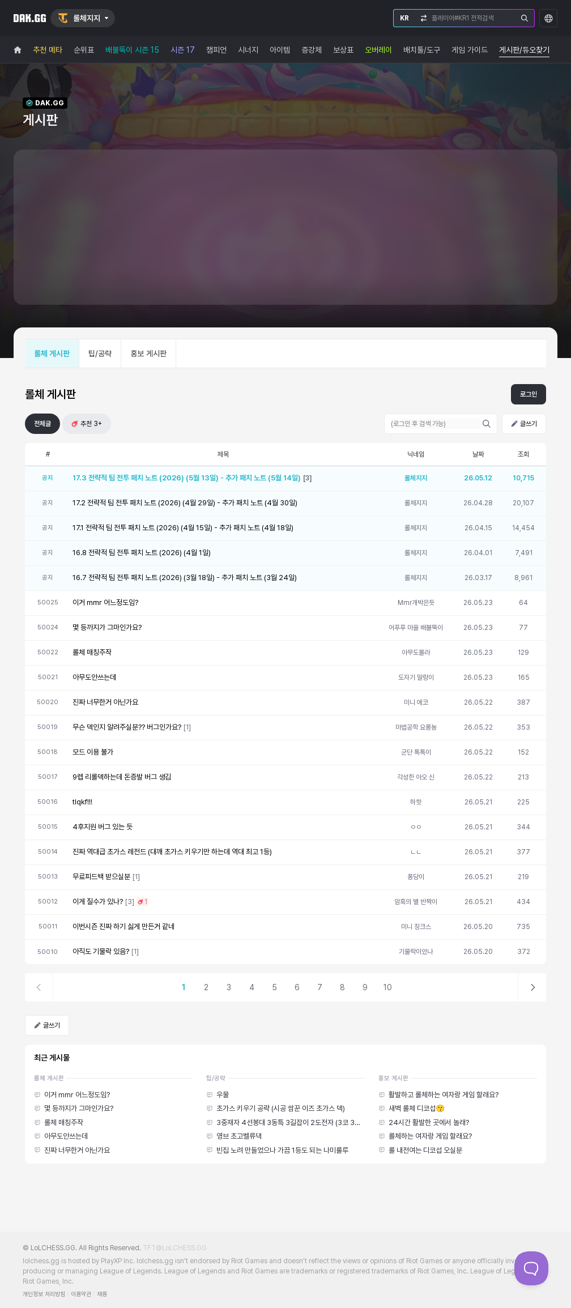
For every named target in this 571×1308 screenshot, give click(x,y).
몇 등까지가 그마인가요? (107, 627)
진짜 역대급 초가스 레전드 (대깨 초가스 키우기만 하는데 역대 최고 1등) (172, 851)
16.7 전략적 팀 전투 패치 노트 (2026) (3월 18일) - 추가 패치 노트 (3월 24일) (185, 577)
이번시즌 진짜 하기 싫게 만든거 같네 (123, 926)
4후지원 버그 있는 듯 (103, 827)
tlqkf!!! (82, 802)
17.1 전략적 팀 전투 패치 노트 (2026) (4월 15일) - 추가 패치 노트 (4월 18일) (183, 527)
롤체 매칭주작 (92, 652)
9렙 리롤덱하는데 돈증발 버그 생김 (122, 777)
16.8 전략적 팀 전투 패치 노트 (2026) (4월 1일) (142, 552)
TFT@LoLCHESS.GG (175, 1248)
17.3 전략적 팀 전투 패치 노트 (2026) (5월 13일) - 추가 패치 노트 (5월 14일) (187, 478)
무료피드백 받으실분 (101, 876)
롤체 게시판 (52, 353)
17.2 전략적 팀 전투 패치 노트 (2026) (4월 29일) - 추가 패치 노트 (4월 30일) (185, 503)
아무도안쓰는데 (94, 677)
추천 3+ (86, 424)
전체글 (42, 424)
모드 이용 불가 (93, 752)
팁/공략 (100, 353)
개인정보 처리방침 (44, 1294)
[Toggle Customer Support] (531, 1268)
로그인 (528, 394)
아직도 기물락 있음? (101, 951)
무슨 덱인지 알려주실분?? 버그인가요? (127, 727)
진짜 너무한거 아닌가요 (105, 702)
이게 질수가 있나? (98, 901)
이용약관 (81, 1294)
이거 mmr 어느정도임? (105, 602)
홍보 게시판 (148, 353)
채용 (102, 1294)
